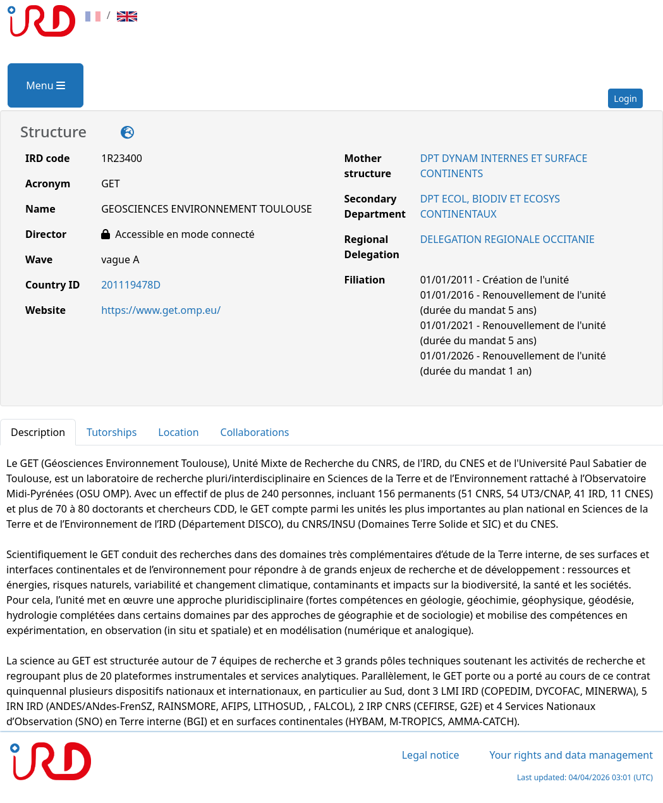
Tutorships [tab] (112, 432)
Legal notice (430, 755)
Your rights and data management (571, 755)
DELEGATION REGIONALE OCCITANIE (507, 239)
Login (625, 98)
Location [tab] (178, 432)
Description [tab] (38, 432)
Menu (45, 85)
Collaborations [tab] (255, 432)
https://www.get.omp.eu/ (161, 310)
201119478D (131, 285)
